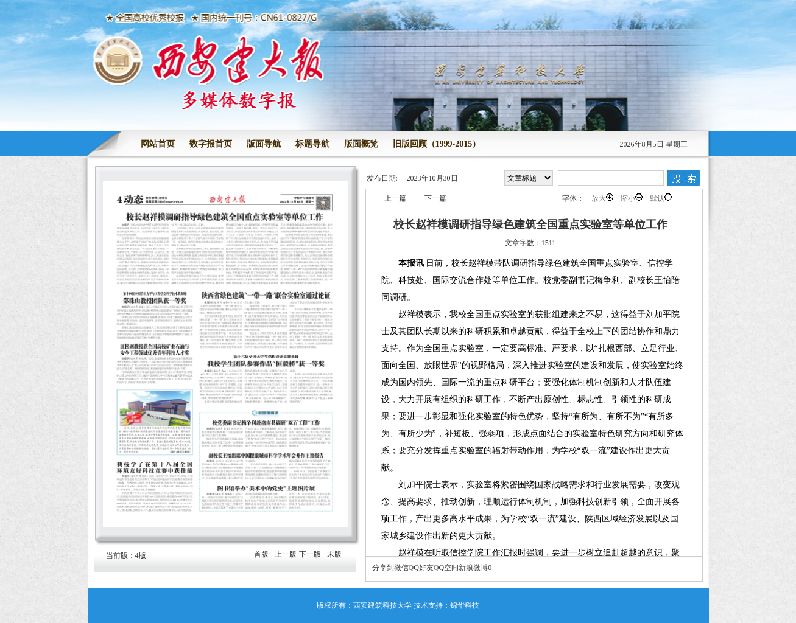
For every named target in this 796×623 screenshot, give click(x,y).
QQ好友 (421, 567)
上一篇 (395, 198)
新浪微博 (473, 567)
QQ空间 (446, 567)
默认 (661, 198)
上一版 (286, 554)
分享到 (383, 567)
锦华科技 (464, 605)
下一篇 (435, 198)
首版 (261, 554)
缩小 (632, 198)
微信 (401, 567)
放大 (602, 198)
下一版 (310, 554)
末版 (334, 554)
